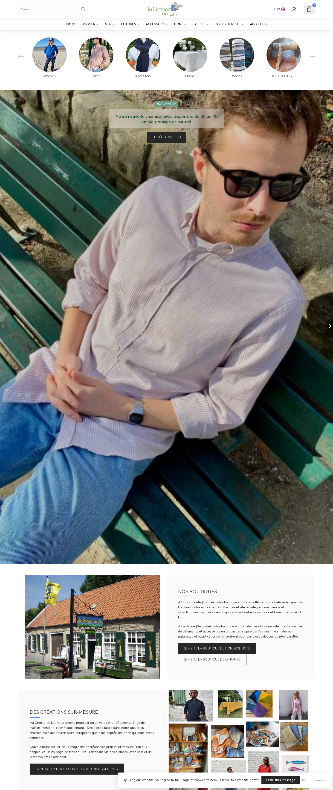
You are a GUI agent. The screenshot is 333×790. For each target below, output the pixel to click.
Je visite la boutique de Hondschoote (217, 648)
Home (71, 24)
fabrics (199, 24)
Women (89, 24)
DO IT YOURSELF (227, 24)
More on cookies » (314, 780)
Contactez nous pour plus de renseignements (77, 769)
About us (258, 24)
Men (108, 24)
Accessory (155, 24)
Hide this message (280, 780)
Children (128, 24)
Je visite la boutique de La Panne (212, 659)
